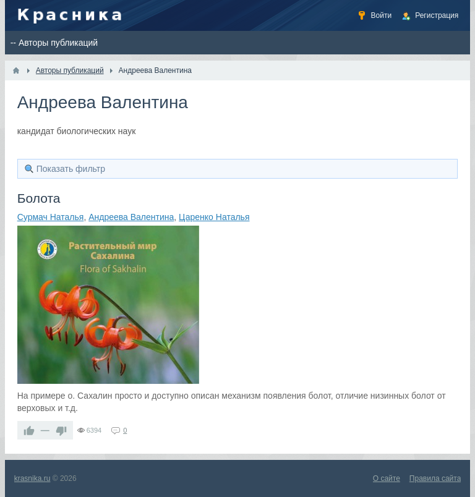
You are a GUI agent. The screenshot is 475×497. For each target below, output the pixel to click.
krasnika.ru (32, 478)
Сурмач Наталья (50, 217)
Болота (39, 198)
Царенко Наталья (214, 217)
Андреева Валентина (131, 217)
